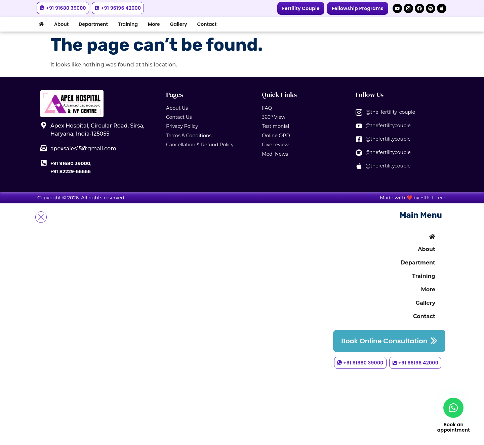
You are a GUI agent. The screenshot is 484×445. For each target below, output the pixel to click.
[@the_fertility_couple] (359, 112)
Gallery (178, 24)
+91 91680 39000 (70, 163)
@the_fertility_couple (390, 112)
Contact (207, 24)
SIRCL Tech (433, 198)
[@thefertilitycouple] (359, 125)
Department (93, 24)
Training (128, 24)
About (61, 24)
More (154, 24)
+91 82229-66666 (70, 171)
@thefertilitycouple (388, 125)
